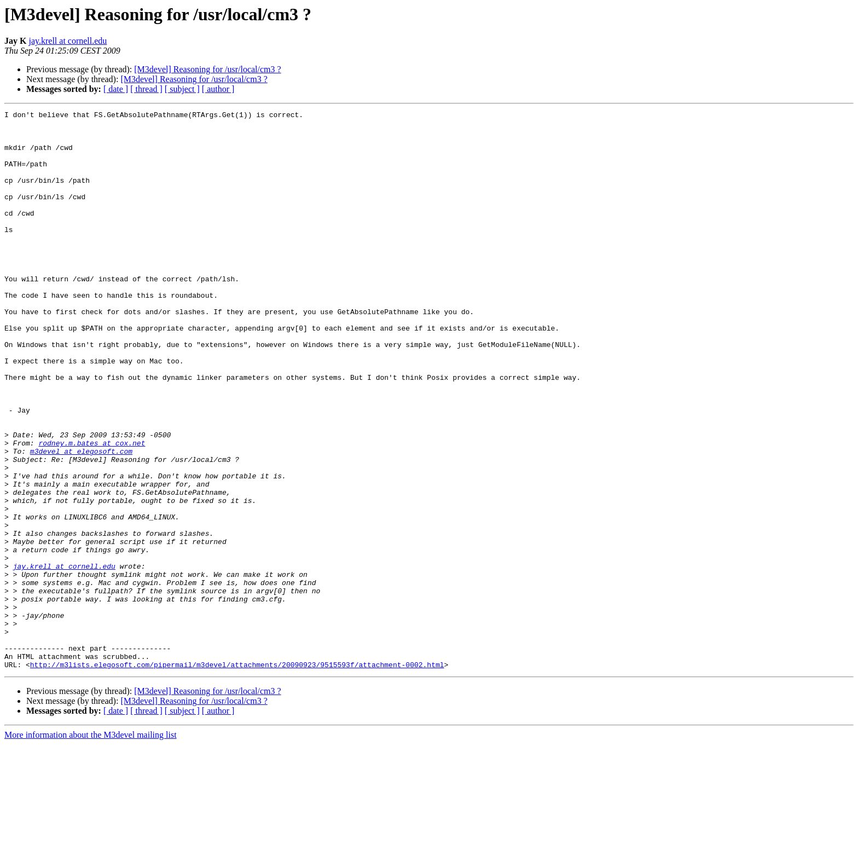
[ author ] (218, 89)
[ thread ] (146, 89)
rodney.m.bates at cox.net (91, 510)
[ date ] (115, 89)
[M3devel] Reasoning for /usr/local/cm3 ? (207, 69)
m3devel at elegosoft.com (81, 520)
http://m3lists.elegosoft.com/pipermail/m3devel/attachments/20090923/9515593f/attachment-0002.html (237, 776)
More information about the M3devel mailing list (90, 846)
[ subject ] (182, 89)
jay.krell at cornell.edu (67, 40)
